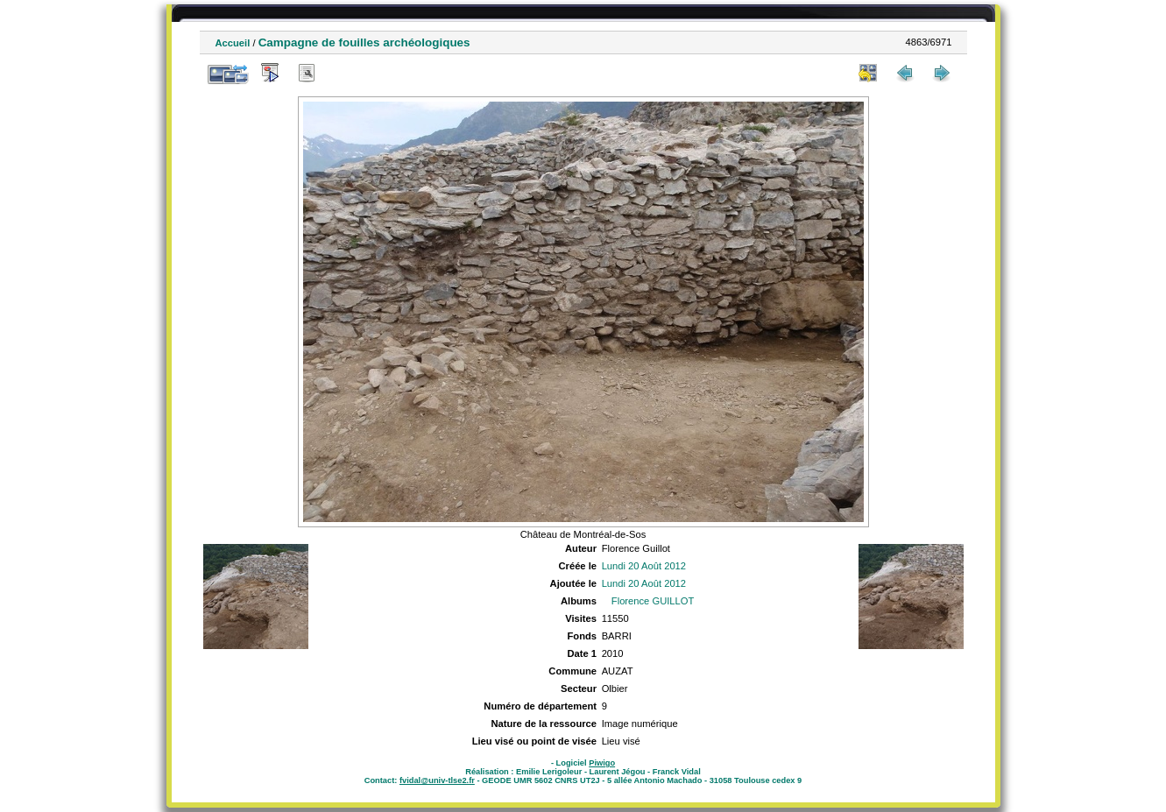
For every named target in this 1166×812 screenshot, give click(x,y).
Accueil (233, 43)
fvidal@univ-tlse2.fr (437, 780)
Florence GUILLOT (653, 601)
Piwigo (602, 763)
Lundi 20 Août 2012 (644, 566)
